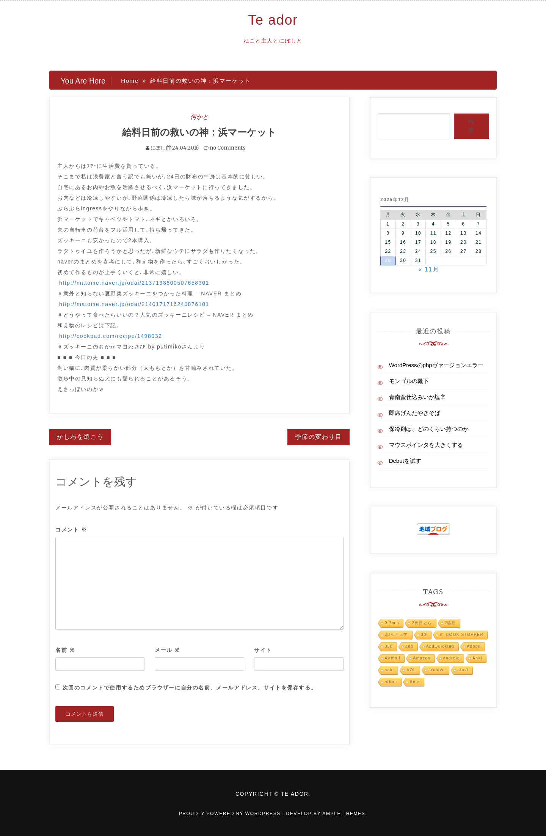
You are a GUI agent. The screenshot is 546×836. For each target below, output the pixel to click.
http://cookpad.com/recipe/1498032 (110, 336)
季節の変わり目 (318, 437)
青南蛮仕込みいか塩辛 (417, 397)
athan (391, 682)
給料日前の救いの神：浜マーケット (199, 132)
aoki (389, 670)
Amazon (421, 658)
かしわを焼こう (80, 437)
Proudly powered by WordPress (230, 813)
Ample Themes (343, 813)
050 (389, 646)
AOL (411, 670)
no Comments (224, 148)
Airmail (393, 658)
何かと (199, 116)
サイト (263, 650)
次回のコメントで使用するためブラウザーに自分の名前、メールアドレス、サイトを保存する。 (190, 688)
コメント (71, 530)
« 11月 (428, 269)
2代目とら (422, 623)
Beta (415, 682)
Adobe (474, 646)
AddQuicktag (440, 646)
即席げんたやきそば (414, 413)
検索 (471, 126)
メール (167, 650)
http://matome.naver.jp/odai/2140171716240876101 (134, 304)
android (451, 658)
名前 (65, 650)
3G (424, 635)
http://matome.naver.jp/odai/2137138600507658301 (134, 283)
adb (409, 646)
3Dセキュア (396, 635)
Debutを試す (405, 460)
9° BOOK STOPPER (462, 635)
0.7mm (392, 623)
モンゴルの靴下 (409, 381)
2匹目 (450, 623)
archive (436, 670)
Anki (477, 658)
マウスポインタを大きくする (426, 445)
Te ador (273, 20)
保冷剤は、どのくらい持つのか (429, 429)
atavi (463, 670)
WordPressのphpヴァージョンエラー (436, 365)
